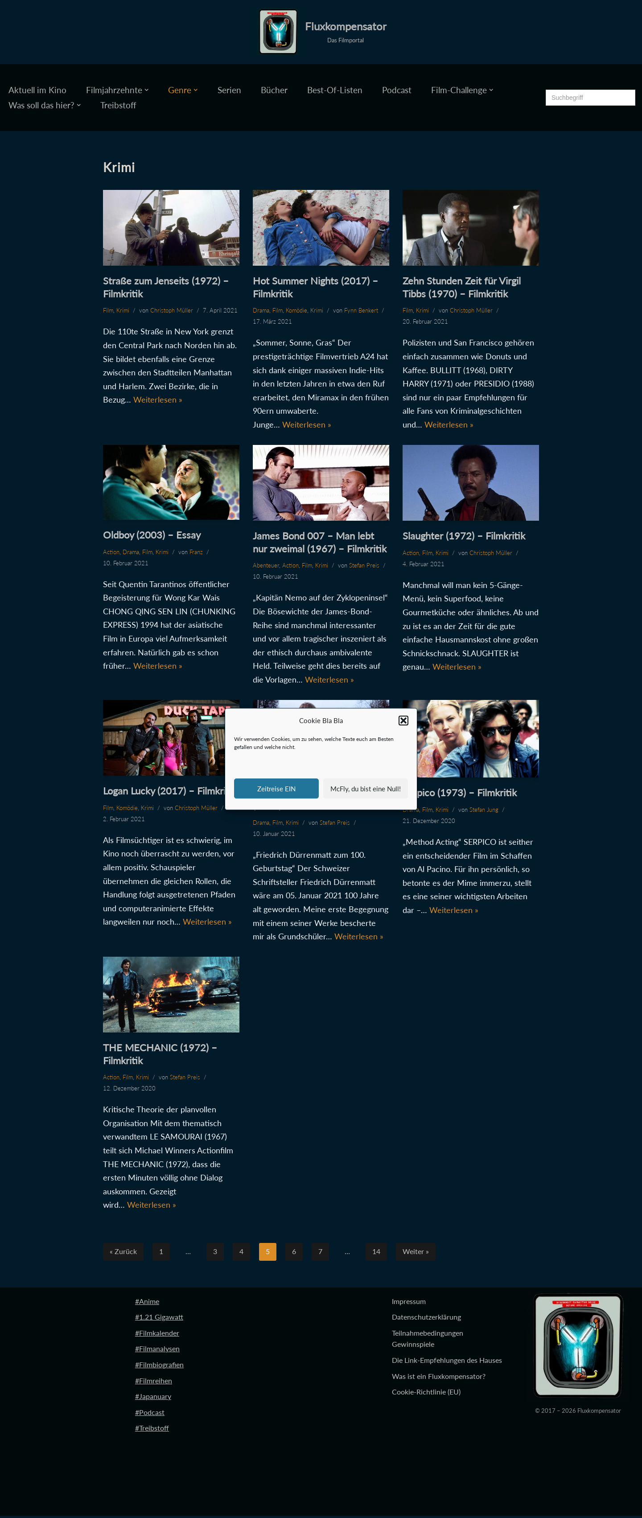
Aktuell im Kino (37, 90)
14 (376, 1254)
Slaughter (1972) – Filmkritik (464, 536)
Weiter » (416, 1254)
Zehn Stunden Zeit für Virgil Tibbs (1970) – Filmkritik (462, 287)
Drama (261, 310)
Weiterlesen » (157, 400)
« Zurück (123, 1254)
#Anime (147, 1303)
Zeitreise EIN (276, 789)
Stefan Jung (483, 810)
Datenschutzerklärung (426, 1319)
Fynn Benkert (361, 310)
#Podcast (150, 1414)
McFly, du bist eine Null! (365, 789)
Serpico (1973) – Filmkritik (460, 794)
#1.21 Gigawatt (159, 1319)
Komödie (296, 310)
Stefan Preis (364, 565)
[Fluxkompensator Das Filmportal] (321, 32)
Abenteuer (266, 565)
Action (111, 552)
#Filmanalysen (157, 1351)
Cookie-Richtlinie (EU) (426, 1394)
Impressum (409, 1303)
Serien (229, 90)
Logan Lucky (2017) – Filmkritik (170, 792)
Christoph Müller (171, 310)
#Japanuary (153, 1399)
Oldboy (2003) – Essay (152, 535)
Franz (196, 552)
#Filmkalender (157, 1335)
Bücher (274, 90)
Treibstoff (119, 105)
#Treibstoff (152, 1430)
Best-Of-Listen (334, 90)
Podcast (396, 90)
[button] (403, 720)
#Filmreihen (153, 1382)
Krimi (122, 310)
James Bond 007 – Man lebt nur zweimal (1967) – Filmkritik (320, 542)
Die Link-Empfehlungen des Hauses (447, 1362)
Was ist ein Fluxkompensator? (439, 1378)
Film (108, 310)
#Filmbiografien (159, 1366)
